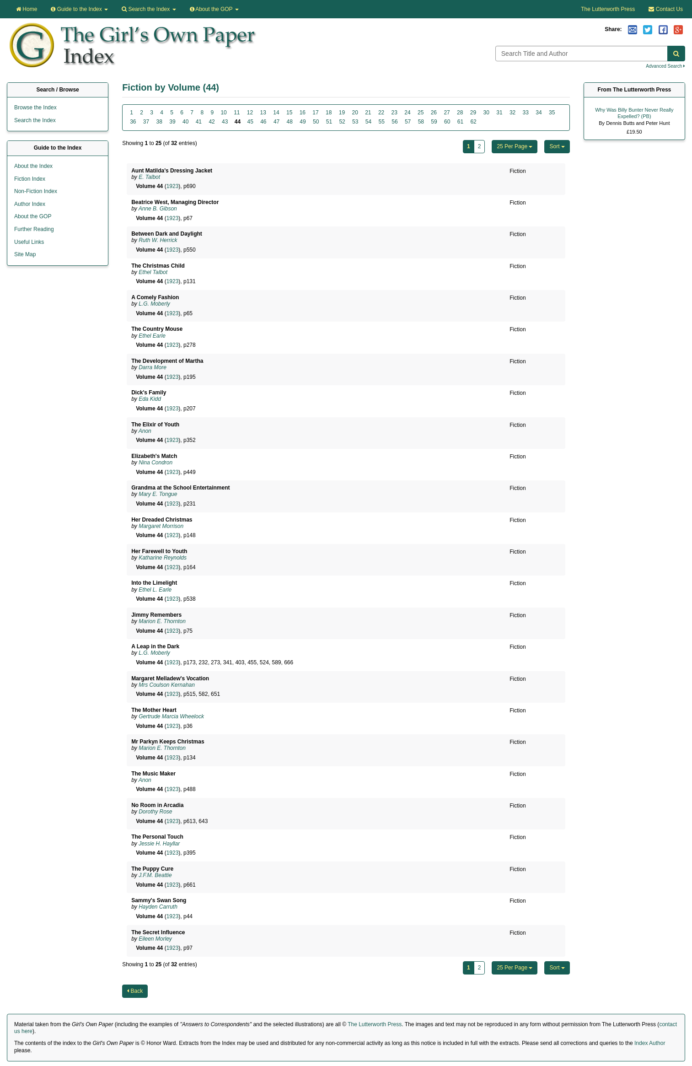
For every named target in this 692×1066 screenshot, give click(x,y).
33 (526, 112)
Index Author (649, 1043)
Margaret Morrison (161, 526)
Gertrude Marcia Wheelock (171, 716)
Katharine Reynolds (163, 558)
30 (486, 112)
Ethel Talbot (153, 272)
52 (342, 121)
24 (407, 112)
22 (381, 112)
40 (185, 121)
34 (539, 112)
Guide (79, 9)
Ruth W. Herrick (158, 240)
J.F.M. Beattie (155, 875)
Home (26, 9)
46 (263, 121)
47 (276, 121)
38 (159, 121)
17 (315, 112)
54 (368, 121)
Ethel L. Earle (155, 590)
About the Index (33, 166)
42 (212, 121)
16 (303, 112)
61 (460, 121)
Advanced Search (665, 66)
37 (146, 121)
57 (408, 121)
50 (316, 121)
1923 (172, 186)
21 (368, 112)
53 (355, 121)
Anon (145, 431)
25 (421, 112)
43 (225, 121)
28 (460, 112)
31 (499, 112)
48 (290, 121)
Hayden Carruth (158, 907)
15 (289, 112)
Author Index (29, 204)
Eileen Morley (155, 939)
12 (250, 112)
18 (329, 112)
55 (382, 121)
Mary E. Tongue (158, 494)
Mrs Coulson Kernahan (167, 685)
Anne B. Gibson (158, 208)
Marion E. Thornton (162, 621)
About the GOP (214, 9)
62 (473, 121)
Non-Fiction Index (35, 191)
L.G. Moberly (154, 304)
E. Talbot (149, 177)
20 (355, 112)
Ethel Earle (152, 336)
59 (434, 121)
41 (199, 121)
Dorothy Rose (155, 811)
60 (447, 121)
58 (421, 121)
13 (263, 112)
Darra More (152, 367)
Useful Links (29, 242)
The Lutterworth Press (608, 9)
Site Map (25, 254)
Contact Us (666, 9)
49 (303, 121)
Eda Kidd (150, 399)
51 (329, 121)
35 (552, 112)
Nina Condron (155, 462)
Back (135, 991)
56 (394, 121)
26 (434, 112)
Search (149, 9)
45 (250, 121)
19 (342, 112)
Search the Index (35, 120)
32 (512, 112)
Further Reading (34, 229)
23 (394, 112)
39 (172, 121)
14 (276, 112)
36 (133, 121)
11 (237, 112)
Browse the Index (35, 107)
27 (447, 112)
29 (473, 112)
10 (223, 112)
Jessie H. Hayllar (159, 843)
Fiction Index (29, 179)
